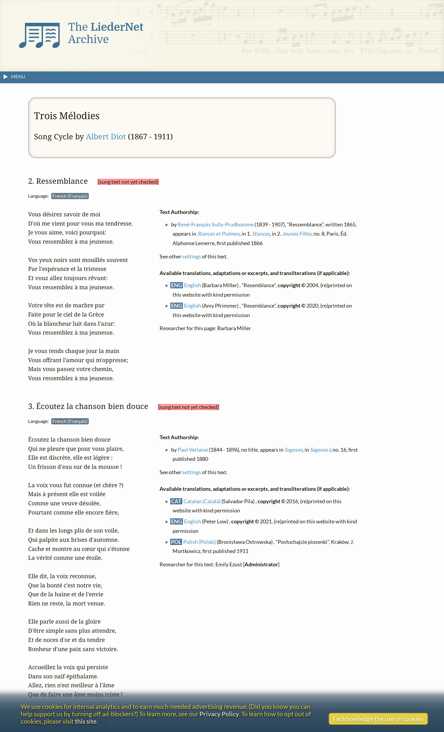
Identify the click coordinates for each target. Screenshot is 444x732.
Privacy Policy (219, 713)
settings (191, 256)
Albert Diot (106, 136)
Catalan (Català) (202, 501)
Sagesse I (320, 449)
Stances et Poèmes (218, 234)
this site (85, 721)
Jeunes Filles (296, 234)
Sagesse (293, 449)
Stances (261, 234)
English (192, 285)
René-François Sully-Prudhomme (216, 224)
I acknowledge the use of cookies (378, 718)
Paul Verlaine (193, 449)
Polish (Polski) (199, 541)
